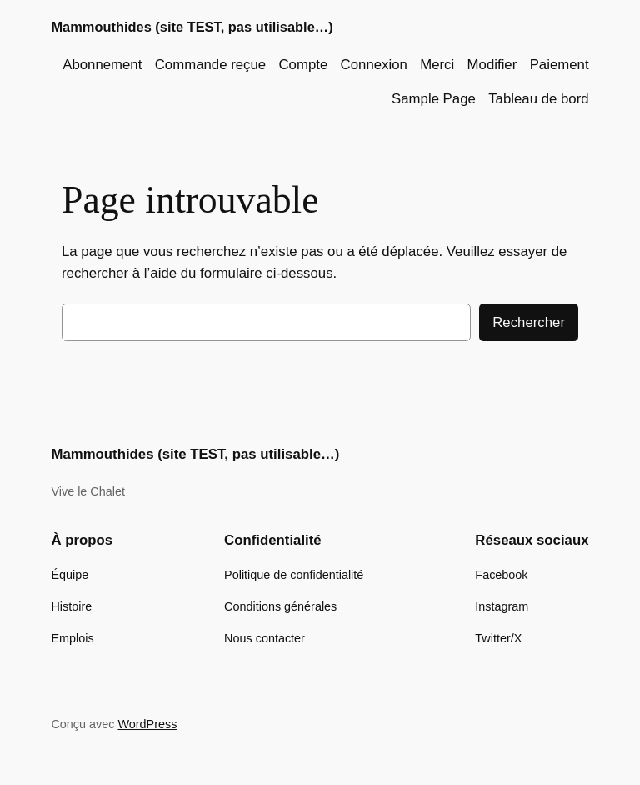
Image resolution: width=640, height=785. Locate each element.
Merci (437, 65)
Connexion (374, 65)
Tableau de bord (538, 99)
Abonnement (102, 65)
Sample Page (434, 99)
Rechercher (528, 322)
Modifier (493, 65)
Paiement (559, 65)
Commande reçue (210, 65)
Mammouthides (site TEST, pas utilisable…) (191, 26)
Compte (303, 65)
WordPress (147, 724)
